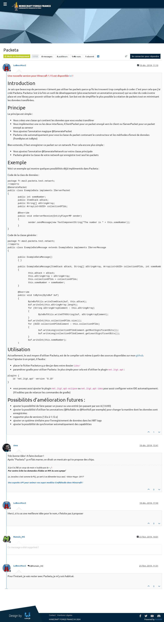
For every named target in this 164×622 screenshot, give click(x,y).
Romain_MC (19, 536)
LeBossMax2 (19, 65)
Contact (52, 615)
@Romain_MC (35, 565)
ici (70, 75)
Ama (15, 445)
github (139, 355)
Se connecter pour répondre (145, 56)
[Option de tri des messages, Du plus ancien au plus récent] (126, 56)
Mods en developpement (16, 56)
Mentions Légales (64, 615)
